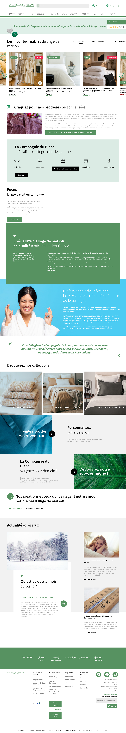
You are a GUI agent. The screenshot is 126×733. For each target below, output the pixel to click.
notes (104, 730)
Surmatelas (84, 688)
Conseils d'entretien (53, 682)
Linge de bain (69, 676)
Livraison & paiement (39, 703)
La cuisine (86, 167)
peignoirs (57, 116)
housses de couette (75, 316)
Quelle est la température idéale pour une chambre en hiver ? (98, 617)
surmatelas (80, 259)
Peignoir (83, 681)
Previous (4, 75)
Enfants (67, 683)
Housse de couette (84, 673)
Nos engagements (38, 679)
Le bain (63, 167)
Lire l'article (92, 579)
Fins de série (120, 41)
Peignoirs (13, 57)
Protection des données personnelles (108, 687)
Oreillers (83, 685)
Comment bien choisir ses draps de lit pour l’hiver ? (98, 562)
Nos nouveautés (98, 41)
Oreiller (87, 57)
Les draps (40, 167)
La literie (17, 167)
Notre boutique (38, 693)
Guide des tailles (55, 686)
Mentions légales (111, 680)
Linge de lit (68, 673)
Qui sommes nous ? (37, 673)
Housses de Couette (53, 57)
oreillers (73, 259)
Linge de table (69, 679)
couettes (66, 259)
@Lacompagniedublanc (26, 508)
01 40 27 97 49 (55, 710)
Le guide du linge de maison (39, 684)
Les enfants (109, 167)
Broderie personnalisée (54, 677)
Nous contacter (55, 704)
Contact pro (55, 715)
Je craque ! (14, 220)
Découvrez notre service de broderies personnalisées (71, 132)
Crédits (114, 691)
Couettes (83, 678)
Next (121, 75)
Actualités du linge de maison (39, 689)
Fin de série (68, 686)
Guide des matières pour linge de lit (54, 691)
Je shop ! (21, 175)
